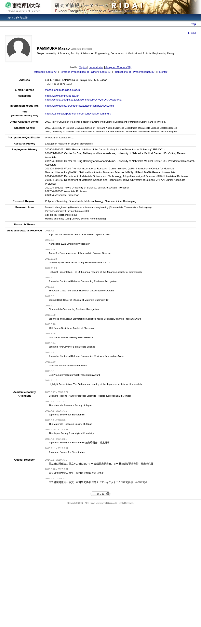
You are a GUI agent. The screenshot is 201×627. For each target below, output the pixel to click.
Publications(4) (122, 71)
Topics (83, 67)
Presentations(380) (144, 71)
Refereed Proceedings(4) (74, 71)
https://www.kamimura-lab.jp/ (62, 95)
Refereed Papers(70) (45, 71)
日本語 (192, 32)
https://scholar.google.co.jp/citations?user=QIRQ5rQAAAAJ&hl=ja (83, 99)
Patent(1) (162, 71)
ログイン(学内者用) (17, 17)
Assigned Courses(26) (118, 67)
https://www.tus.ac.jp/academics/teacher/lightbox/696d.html (79, 105)
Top (193, 24)
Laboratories (96, 67)
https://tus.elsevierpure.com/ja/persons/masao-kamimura (78, 113)
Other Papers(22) (101, 71)
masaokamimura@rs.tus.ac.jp (62, 89)
